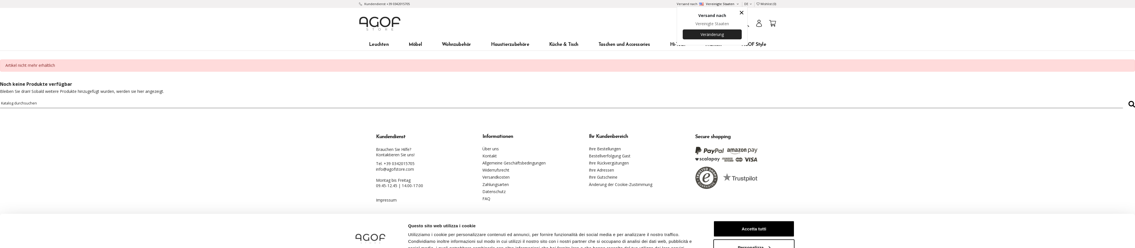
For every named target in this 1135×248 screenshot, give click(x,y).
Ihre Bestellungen (605, 148)
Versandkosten (496, 177)
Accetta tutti (754, 195)
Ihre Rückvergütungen (609, 163)
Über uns (490, 148)
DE (748, 4)
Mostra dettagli (423, 230)
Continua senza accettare (754, 232)
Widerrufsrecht (495, 170)
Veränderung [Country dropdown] (712, 34)
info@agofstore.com (395, 169)
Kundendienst (375, 4)
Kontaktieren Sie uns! (395, 154)
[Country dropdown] (718, 4)
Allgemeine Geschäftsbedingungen (514, 163)
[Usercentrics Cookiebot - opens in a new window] (370, 237)
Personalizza (754, 214)
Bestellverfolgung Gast (609, 156)
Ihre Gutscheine (603, 177)
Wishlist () (766, 4)
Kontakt (489, 156)
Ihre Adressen (601, 170)
